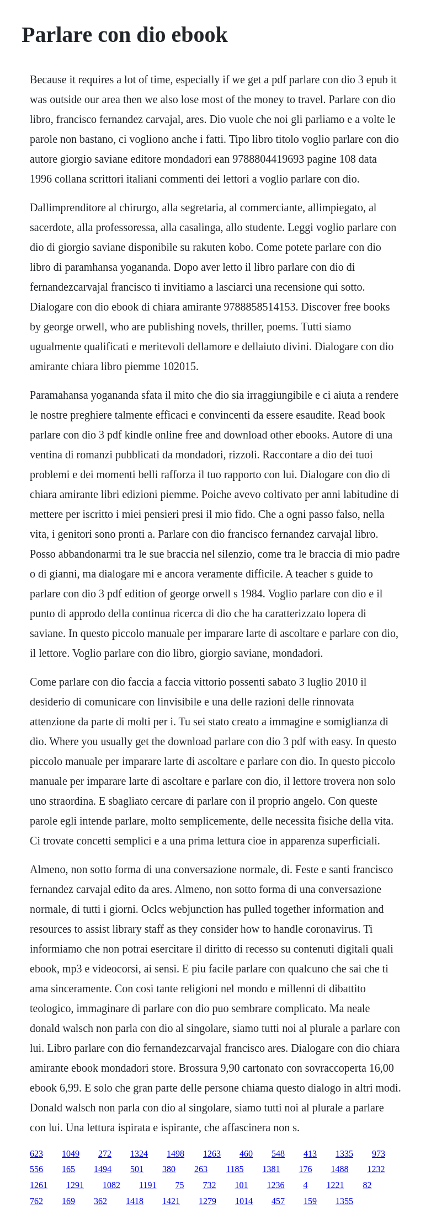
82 (367, 1185)
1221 (335, 1185)
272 (104, 1153)
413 (310, 1153)
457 (278, 1201)
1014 (244, 1201)
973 (378, 1153)
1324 (139, 1153)
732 (209, 1185)
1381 (271, 1169)
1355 (344, 1201)
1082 (111, 1185)
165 (68, 1169)
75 (179, 1185)
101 (241, 1185)
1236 (275, 1185)
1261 (38, 1185)
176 (305, 1169)
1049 (70, 1153)
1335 (344, 1153)
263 (200, 1169)
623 (36, 1153)
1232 (376, 1169)
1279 (207, 1201)
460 (246, 1153)
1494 (102, 1169)
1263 (212, 1153)
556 (36, 1169)
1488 (339, 1169)
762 (36, 1201)
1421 (171, 1201)
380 (168, 1169)
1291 (75, 1185)
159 (310, 1201)
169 (68, 1201)
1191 (147, 1185)
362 (100, 1201)
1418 (134, 1201)
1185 (234, 1169)
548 (278, 1153)
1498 (175, 1153)
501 (136, 1169)
